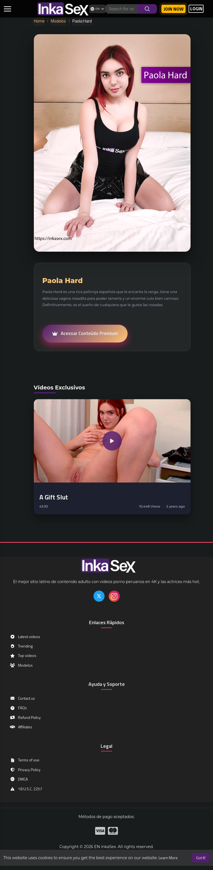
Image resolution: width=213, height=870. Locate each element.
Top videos (23, 655)
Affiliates (21, 727)
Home (39, 21)
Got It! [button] (201, 858)
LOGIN (196, 9)
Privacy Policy (25, 769)
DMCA (19, 779)
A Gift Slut (53, 499)
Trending (21, 646)
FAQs (18, 708)
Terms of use (24, 760)
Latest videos (25, 636)
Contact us (22, 698)
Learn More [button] (168, 858)
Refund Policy (25, 717)
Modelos (58, 21)
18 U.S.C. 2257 (26, 789)
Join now (174, 9)
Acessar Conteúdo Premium (85, 333)
